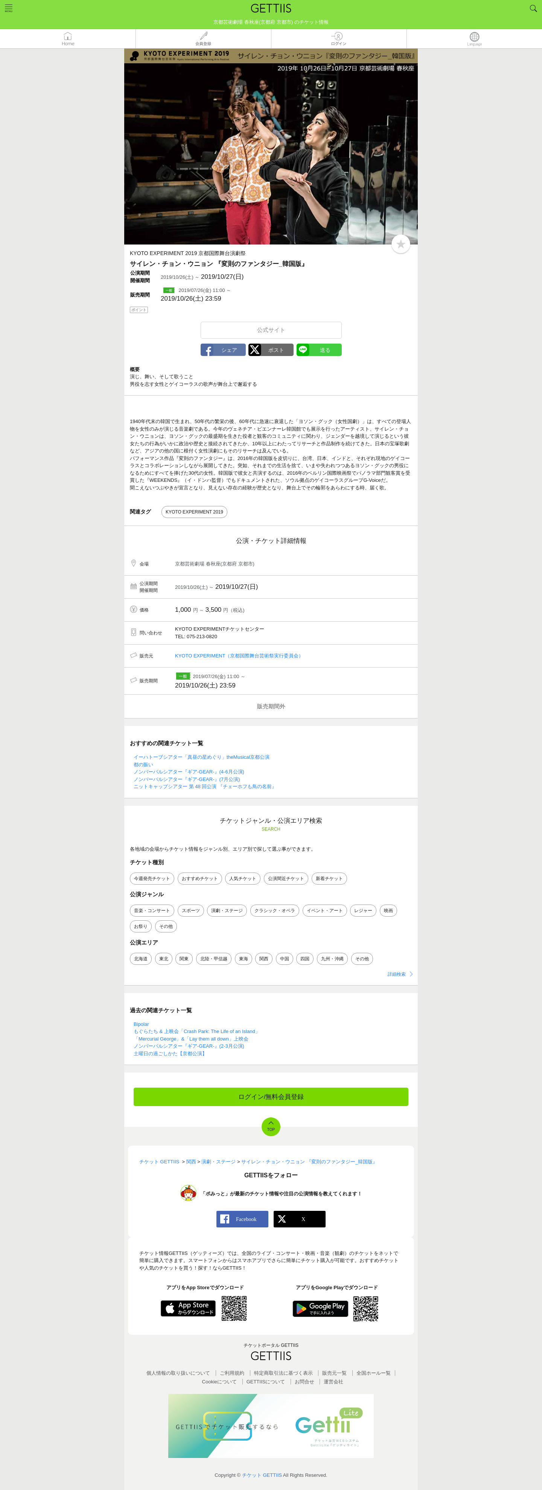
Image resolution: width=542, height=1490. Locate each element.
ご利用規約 (232, 1373)
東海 (243, 958)
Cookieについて (219, 1382)
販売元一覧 (334, 1373)
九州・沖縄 (332, 958)
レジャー (363, 910)
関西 (263, 958)
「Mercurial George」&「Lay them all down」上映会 (191, 1039)
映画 (388, 910)
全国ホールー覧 (373, 1373)
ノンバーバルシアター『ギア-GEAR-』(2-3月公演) (189, 1046)
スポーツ (191, 910)
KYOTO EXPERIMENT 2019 (194, 512)
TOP (271, 1130)
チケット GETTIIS (262, 1475)
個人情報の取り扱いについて (178, 1373)
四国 (304, 958)
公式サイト (271, 330)
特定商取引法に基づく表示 (283, 1373)
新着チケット (329, 878)
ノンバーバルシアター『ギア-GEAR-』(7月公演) (187, 779)
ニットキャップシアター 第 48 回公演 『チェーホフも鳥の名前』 (205, 786)
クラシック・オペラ (274, 910)
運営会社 (333, 1382)
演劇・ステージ (227, 910)
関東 (184, 958)
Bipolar (141, 1024)
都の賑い (143, 764)
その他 (166, 926)
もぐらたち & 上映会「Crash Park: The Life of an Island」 (197, 1031)
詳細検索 (397, 974)
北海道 (141, 958)
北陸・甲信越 (213, 958)
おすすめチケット (200, 878)
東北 (163, 958)
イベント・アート (325, 910)
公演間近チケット (286, 878)
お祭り (141, 926)
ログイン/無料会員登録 (271, 1096)
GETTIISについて (266, 1382)
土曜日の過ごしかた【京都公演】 (170, 1053)
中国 (284, 958)
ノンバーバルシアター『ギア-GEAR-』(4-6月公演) (189, 772)
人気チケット (242, 878)
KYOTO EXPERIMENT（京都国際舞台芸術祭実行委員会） (239, 656)
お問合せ (304, 1382)
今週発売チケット (152, 878)
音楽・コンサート (152, 910)
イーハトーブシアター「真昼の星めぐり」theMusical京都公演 (201, 757)
